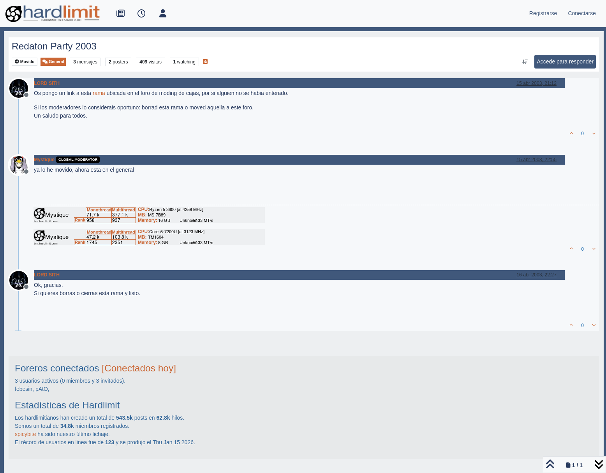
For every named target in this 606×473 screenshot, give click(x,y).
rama (99, 93)
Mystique (44, 159)
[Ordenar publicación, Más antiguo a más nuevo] (524, 61)
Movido (25, 61)
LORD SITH (47, 83)
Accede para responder (565, 61)
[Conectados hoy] (139, 368)
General (53, 61)
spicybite (25, 434)
